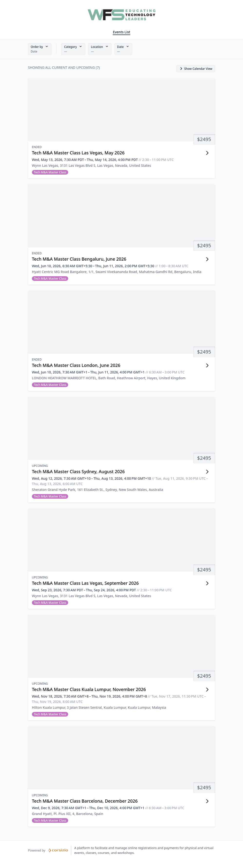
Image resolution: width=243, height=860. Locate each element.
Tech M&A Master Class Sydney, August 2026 (78, 471)
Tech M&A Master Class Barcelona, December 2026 (85, 801)
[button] (39, 49)
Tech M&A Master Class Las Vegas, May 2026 (78, 153)
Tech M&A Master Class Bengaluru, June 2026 (79, 259)
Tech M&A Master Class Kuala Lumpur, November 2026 (89, 689)
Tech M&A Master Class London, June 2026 (76, 365)
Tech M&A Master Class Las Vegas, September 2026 (85, 583)
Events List (121, 32)
